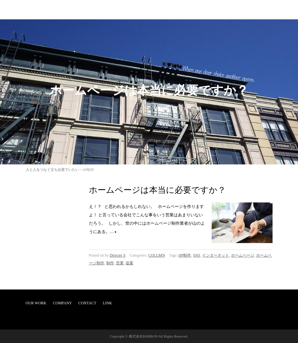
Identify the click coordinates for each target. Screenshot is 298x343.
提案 (129, 263)
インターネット (215, 255)
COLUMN (156, 255)
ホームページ (242, 255)
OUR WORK (36, 303)
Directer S (118, 255)
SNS (196, 255)
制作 (110, 263)
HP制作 (184, 255)
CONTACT (87, 303)
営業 (120, 263)
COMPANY (62, 303)
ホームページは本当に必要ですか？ (157, 190)
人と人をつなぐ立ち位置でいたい (52, 170)
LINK (107, 303)
